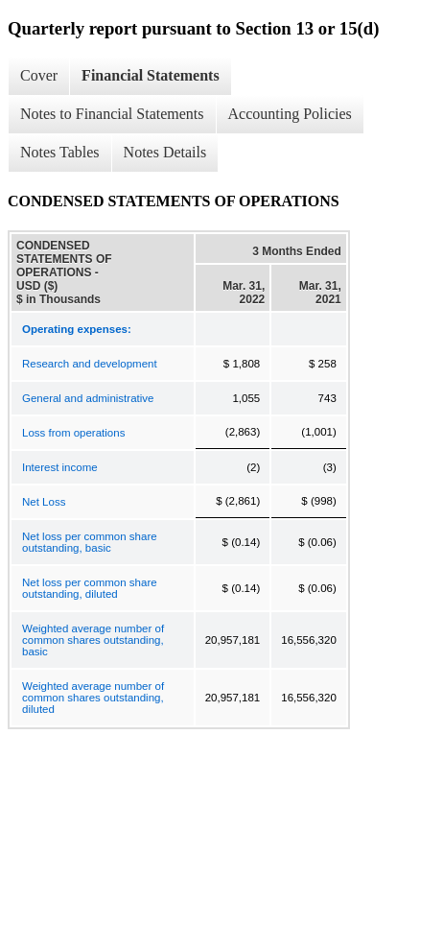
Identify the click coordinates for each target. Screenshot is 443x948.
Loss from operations (73, 432)
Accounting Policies (290, 114)
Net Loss (43, 502)
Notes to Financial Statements (112, 114)
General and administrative (87, 398)
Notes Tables (60, 152)
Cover (39, 75)
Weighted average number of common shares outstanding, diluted (93, 697)
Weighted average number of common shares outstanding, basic (93, 640)
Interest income (60, 467)
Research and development (89, 363)
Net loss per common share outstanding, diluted (89, 588)
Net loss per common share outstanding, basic (89, 542)
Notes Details (165, 152)
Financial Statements (151, 75)
